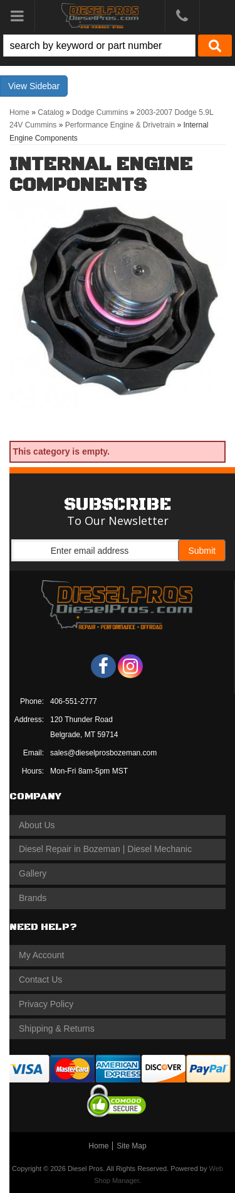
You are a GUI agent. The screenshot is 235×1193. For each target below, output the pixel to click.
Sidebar (44, 86)
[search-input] (99, 46)
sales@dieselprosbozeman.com (103, 752)
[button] (117, 46)
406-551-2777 (73, 701)
